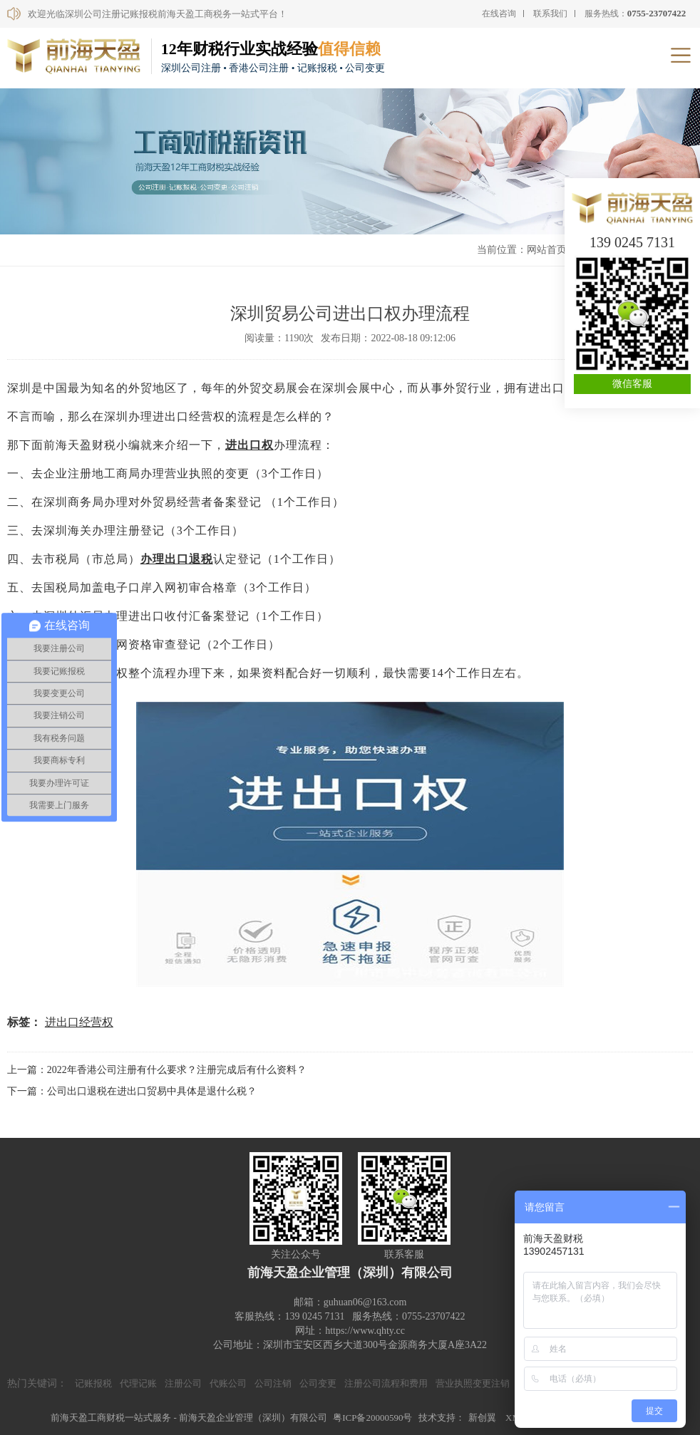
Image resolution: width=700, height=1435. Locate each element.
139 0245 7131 (632, 242)
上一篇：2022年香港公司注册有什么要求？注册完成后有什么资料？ (157, 1069)
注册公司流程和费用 (386, 1383)
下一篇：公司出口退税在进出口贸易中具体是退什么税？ (132, 1091)
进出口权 (249, 445)
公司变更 (317, 1383)
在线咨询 (499, 14)
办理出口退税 (176, 559)
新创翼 (482, 1417)
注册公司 (183, 1383)
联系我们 (550, 14)
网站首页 (547, 249)
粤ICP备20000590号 (372, 1417)
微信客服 (632, 383)
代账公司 (228, 1383)
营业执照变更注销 (473, 1383)
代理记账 (138, 1383)
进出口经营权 (79, 1022)
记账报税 (93, 1383)
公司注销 (273, 1383)
